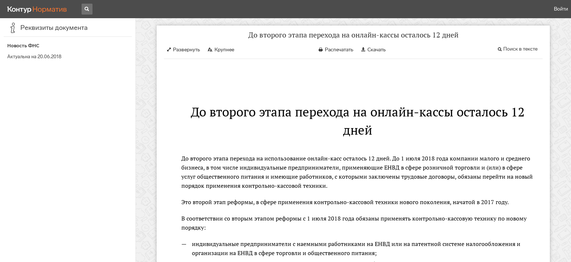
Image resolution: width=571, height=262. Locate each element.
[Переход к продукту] (37, 9)
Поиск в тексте (520, 49)
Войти (561, 9)
